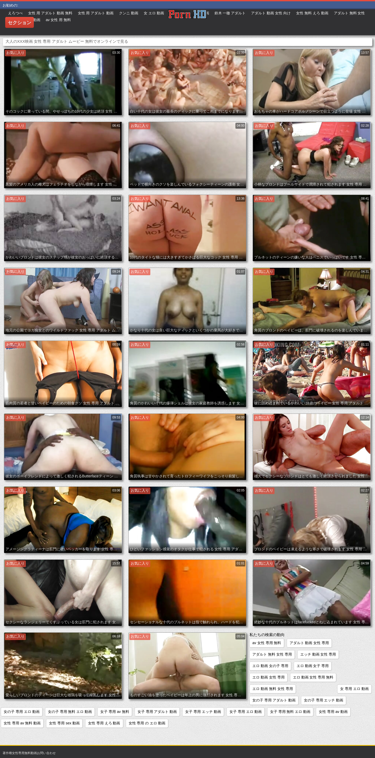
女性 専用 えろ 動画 (104, 723)
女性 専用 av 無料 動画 (22, 723)
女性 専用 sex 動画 (64, 723)
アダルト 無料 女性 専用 (272, 654)
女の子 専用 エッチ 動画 (323, 700)
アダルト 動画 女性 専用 (309, 643)
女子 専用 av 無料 (114, 712)
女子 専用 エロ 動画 (245, 712)
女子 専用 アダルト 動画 (157, 712)
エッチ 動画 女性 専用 (318, 654)
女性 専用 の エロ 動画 (147, 723)
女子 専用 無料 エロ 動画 (290, 712)
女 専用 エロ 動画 (354, 689)
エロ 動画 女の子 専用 (270, 666)
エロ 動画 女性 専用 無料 (313, 677)
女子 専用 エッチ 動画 (203, 712)
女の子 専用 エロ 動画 (22, 712)
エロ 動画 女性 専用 (268, 677)
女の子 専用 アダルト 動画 (274, 700)
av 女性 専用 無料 (266, 643)
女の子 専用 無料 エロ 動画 (70, 712)
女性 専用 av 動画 (333, 712)
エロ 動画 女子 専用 (313, 666)
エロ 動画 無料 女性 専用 (272, 689)
